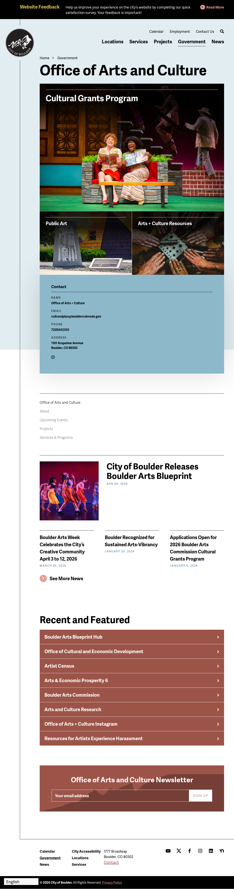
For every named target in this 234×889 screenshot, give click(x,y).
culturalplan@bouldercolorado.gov (76, 316)
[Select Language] (21, 881)
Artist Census (59, 665)
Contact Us (205, 31)
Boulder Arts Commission (72, 694)
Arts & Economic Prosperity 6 (76, 680)
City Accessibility (86, 851)
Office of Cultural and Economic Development (93, 651)
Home (44, 57)
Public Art (56, 223)
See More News (66, 578)
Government (192, 41)
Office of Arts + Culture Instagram (80, 723)
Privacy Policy (112, 882)
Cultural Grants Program (92, 97)
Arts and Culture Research (72, 709)
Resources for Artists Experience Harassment (93, 738)
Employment (180, 31)
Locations (112, 41)
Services (138, 41)
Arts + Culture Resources (165, 223)
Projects (163, 41)
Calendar (156, 31)
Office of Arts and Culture (60, 402)
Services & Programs (56, 437)
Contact (111, 862)
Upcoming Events (54, 419)
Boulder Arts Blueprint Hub (73, 636)
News (218, 41)
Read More (215, 7)
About (44, 411)
